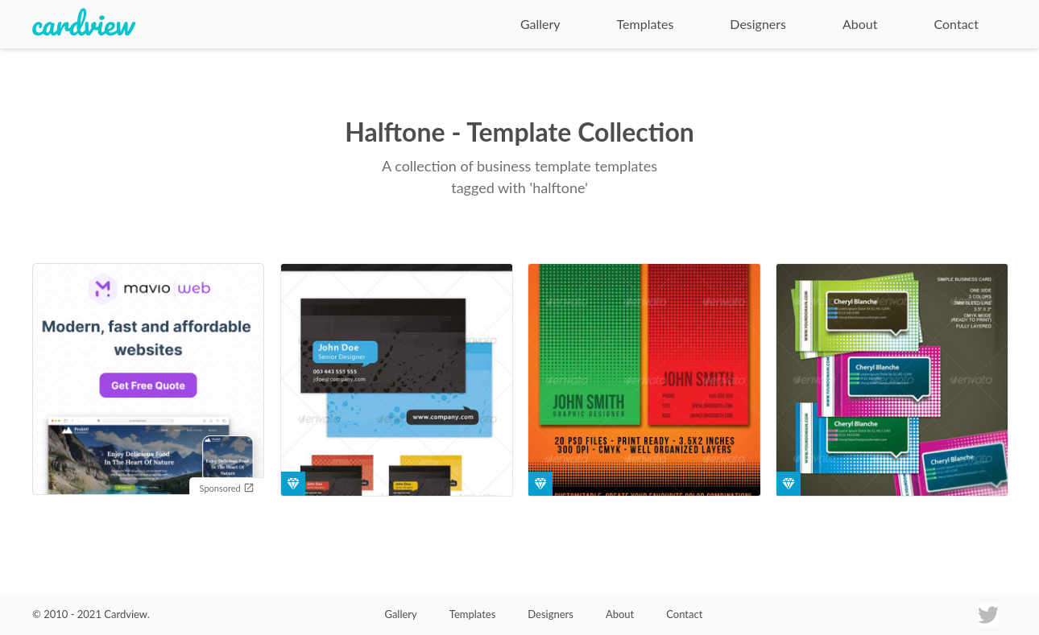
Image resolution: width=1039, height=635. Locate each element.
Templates (645, 23)
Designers (758, 23)
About (860, 23)
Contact (956, 23)
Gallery (540, 23)
